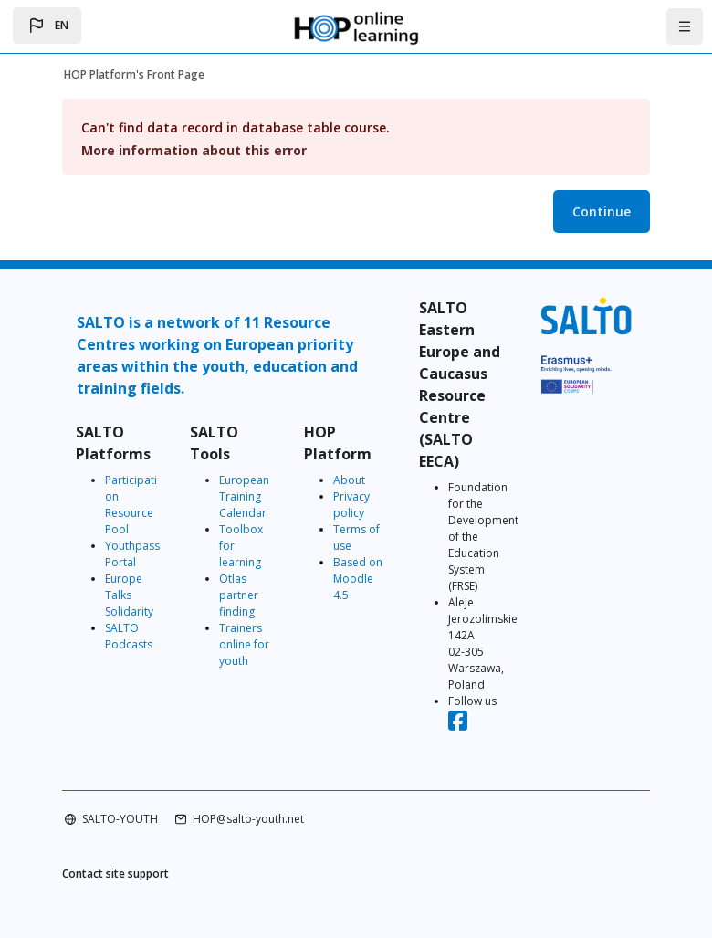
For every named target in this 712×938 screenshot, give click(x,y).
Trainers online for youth (244, 644)
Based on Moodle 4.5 (357, 578)
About (349, 480)
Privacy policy (351, 505)
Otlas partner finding (238, 595)
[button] (47, 25)
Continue (601, 211)
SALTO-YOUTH (120, 819)
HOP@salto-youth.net (248, 819)
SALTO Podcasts (128, 636)
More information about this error (194, 150)
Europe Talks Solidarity (129, 595)
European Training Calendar (244, 496)
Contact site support (115, 873)
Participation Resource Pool (131, 504)
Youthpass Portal (132, 554)
